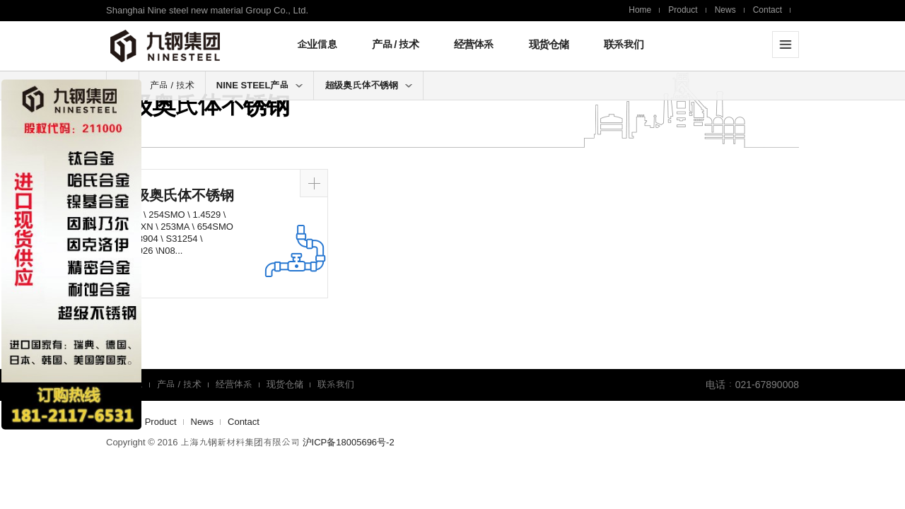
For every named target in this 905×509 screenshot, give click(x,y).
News (725, 10)
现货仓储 (548, 44)
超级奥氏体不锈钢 (368, 85)
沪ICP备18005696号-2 (349, 442)
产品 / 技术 (395, 44)
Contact (767, 10)
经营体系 (474, 44)
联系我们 (623, 44)
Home (640, 10)
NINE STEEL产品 (259, 85)
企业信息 (317, 44)
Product (682, 10)
